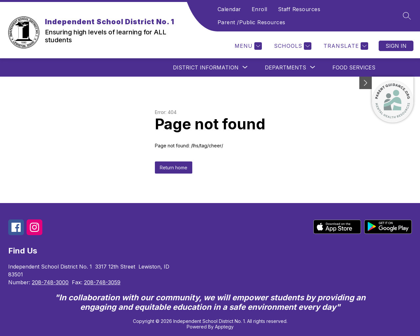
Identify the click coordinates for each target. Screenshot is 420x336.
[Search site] (407, 16)
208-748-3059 (102, 282)
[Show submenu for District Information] (206, 67)
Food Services (353, 67)
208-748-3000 (50, 282)
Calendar (229, 9)
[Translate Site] (345, 46)
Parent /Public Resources (251, 22)
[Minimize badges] (365, 83)
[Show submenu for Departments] (285, 67)
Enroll (259, 9)
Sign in (396, 46)
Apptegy (224, 326)
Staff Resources (299, 9)
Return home (173, 167)
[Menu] (247, 46)
